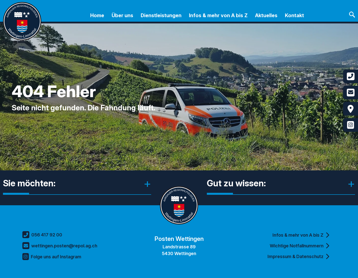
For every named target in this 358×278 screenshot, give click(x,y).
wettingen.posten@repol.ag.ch (59, 245)
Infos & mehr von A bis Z (218, 15)
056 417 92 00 (42, 234)
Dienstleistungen (161, 15)
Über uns (122, 15)
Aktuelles (266, 15)
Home (97, 15)
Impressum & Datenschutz (298, 256)
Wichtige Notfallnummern (299, 246)
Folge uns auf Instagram (51, 256)
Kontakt (294, 15)
